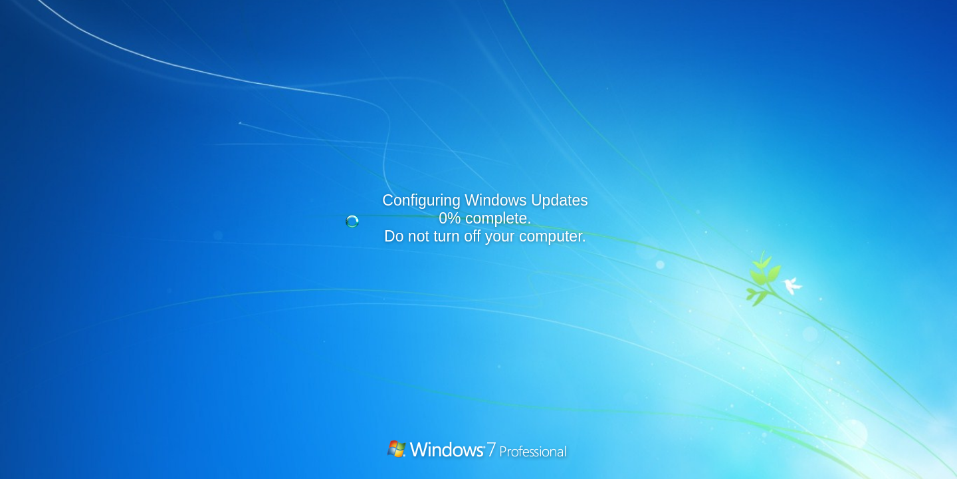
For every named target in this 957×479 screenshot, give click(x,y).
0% (450, 218)
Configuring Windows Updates (484, 200)
